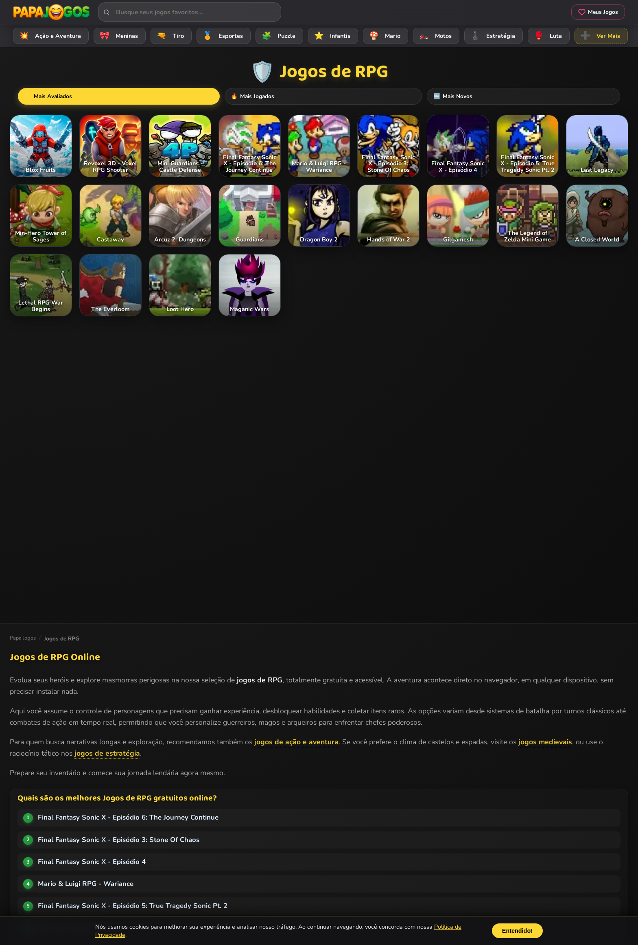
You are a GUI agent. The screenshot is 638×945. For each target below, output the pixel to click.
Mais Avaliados (253, 96)
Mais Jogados (324, 96)
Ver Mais (599, 36)
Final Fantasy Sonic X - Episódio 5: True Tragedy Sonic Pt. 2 (132, 905)
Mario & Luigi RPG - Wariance (85, 883)
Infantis (331, 36)
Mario (383, 36)
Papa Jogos (23, 638)
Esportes (221, 36)
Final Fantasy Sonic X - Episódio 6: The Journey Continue (128, 817)
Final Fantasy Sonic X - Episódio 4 (92, 861)
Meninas (117, 36)
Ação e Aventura (49, 36)
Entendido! (517, 930)
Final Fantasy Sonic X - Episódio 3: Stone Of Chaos (118, 839)
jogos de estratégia (107, 753)
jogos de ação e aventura (296, 742)
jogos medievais (545, 742)
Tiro (169, 36)
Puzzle (277, 36)
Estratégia (491, 36)
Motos (434, 36)
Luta (546, 36)
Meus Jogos (598, 12)
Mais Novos (391, 96)
